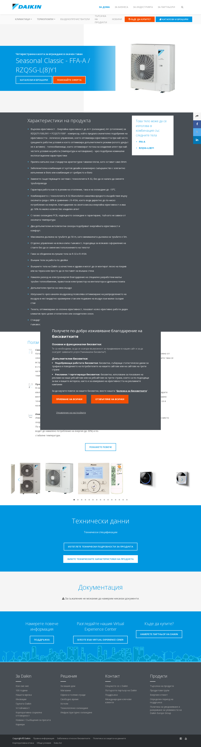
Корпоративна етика (23, 742)
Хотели (64, 703)
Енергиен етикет (159, 694)
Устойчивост (23, 708)
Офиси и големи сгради (72, 694)
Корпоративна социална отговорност (29, 714)
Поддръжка (111, 694)
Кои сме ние (22, 685)
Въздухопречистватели (75, 19)
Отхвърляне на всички (109, 399)
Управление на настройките (71, 412)
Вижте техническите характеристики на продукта (101, 559)
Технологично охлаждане (74, 708)
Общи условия (44, 742)
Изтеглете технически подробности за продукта (100, 546)
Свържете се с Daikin (116, 685)
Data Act (58, 742)
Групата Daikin (23, 703)
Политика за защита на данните (109, 738)
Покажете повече (100, 447)
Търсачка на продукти (101, 19)
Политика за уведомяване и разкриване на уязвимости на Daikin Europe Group (166, 710)
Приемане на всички (69, 399)
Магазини (65, 690)
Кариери (20, 724)
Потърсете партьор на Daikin (121, 690)
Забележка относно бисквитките (73, 738)
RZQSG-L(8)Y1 (146, 147)
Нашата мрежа (24, 694)
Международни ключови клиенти (118, 701)
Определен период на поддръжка (161, 701)
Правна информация (43, 738)
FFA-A (142, 141)
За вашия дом (67, 685)
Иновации (21, 699)
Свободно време (69, 699)
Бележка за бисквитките (132, 390)
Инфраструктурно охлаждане (76, 712)
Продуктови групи (159, 690)
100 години (21, 690)
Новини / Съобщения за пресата (33, 719)
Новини (117, 19)
